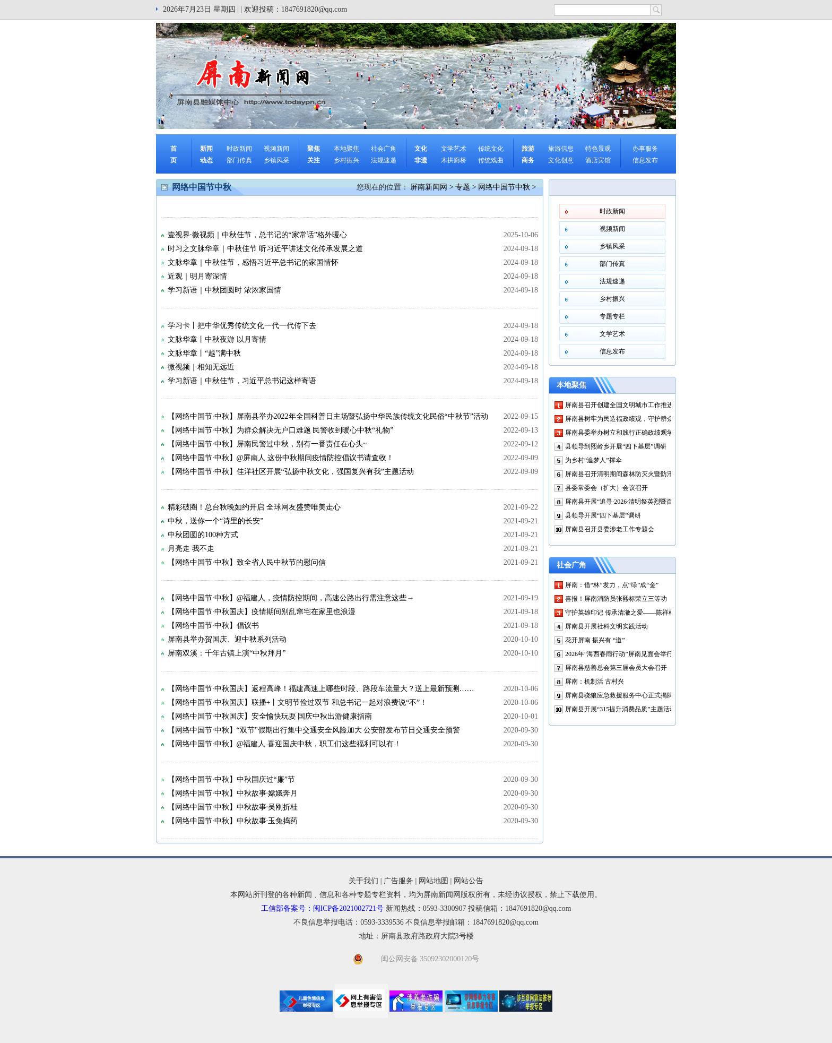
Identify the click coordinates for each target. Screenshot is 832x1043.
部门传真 (239, 160)
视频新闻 (276, 148)
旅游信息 (561, 148)
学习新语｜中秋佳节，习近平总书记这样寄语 (242, 381)
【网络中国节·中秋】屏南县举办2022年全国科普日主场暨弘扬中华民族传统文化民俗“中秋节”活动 (328, 416)
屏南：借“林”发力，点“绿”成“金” (611, 585)
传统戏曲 (491, 160)
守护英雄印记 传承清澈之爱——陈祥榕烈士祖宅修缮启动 (645, 612)
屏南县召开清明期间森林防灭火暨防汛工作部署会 (635, 474)
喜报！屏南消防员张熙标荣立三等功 (616, 598)
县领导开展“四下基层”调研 (603, 515)
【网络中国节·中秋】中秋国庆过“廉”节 (231, 779)
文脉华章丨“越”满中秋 (204, 353)
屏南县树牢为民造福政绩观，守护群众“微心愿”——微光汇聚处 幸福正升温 (670, 419)
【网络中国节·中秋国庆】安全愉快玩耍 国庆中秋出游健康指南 (270, 716)
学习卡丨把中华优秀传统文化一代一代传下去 (242, 326)
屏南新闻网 (428, 187)
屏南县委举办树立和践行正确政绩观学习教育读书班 (638, 432)
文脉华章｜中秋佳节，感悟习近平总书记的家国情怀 (253, 262)
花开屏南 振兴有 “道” (595, 640)
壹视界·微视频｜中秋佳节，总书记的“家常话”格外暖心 (257, 235)
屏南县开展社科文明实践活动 (606, 626)
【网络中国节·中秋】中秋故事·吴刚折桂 (233, 807)
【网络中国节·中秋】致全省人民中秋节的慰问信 (247, 562)
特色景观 (598, 148)
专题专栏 (612, 316)
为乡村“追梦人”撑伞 (593, 460)
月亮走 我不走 (191, 549)
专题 (462, 187)
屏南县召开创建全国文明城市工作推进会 (622, 405)
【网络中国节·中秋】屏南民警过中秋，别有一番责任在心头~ (267, 444)
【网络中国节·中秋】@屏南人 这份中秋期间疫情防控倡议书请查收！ (281, 458)
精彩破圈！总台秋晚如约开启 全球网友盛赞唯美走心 (254, 507)
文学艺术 (453, 148)
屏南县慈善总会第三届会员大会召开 (616, 667)
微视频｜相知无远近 (201, 367)
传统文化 (491, 148)
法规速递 (383, 160)
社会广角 (383, 148)
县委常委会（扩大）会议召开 (606, 488)
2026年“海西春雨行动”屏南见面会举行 (619, 654)
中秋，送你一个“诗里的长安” (215, 521)
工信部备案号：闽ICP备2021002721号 (322, 908)
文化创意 (561, 160)
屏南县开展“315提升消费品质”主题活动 (620, 709)
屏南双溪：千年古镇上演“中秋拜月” (226, 653)
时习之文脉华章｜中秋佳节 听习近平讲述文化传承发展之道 (265, 249)
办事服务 (645, 148)
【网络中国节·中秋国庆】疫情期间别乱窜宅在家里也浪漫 (262, 612)
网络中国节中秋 (504, 187)
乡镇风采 (276, 160)
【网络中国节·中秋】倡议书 (213, 626)
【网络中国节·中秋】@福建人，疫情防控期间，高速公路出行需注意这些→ (291, 598)
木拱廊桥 (453, 160)
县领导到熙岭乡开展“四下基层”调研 (615, 446)
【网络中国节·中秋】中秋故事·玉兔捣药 (233, 821)
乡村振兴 (346, 160)
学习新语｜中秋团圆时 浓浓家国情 (224, 290)
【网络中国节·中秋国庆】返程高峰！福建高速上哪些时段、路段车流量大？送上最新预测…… (321, 689)
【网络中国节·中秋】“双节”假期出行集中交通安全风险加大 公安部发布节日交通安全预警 (314, 730)
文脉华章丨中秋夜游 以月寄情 (217, 339)
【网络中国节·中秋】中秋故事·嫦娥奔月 (233, 793)
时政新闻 (239, 148)
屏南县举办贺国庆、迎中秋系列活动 (227, 639)
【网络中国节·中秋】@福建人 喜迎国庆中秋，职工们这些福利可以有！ (284, 744)
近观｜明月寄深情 (197, 276)
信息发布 (645, 160)
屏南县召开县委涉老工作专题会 (609, 529)
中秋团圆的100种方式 (203, 535)
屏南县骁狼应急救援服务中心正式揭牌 (619, 695)
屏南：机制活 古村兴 (594, 681)
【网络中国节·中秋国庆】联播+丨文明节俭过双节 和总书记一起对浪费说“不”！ (297, 702)
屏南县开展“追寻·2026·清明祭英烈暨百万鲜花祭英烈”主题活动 (652, 501)
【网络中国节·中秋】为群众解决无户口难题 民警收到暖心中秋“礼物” (280, 430)
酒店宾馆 (598, 160)
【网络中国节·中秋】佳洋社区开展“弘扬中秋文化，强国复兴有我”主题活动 (291, 472)
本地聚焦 (346, 148)
